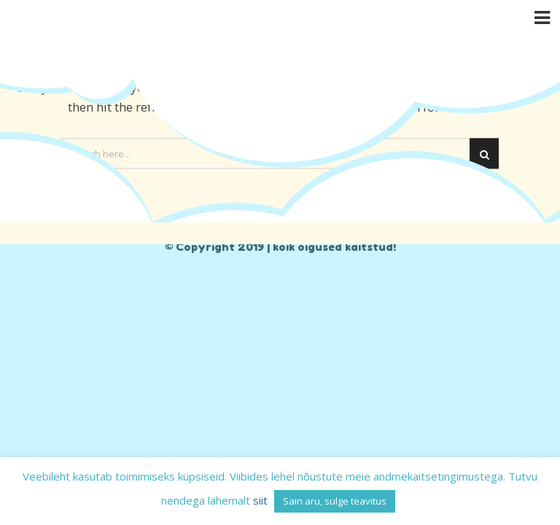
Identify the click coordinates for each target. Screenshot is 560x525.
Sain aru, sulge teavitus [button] (334, 501)
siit (260, 500)
